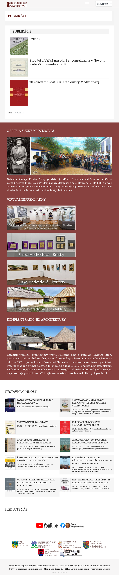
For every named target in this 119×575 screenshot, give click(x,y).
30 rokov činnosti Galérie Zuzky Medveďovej (64, 82)
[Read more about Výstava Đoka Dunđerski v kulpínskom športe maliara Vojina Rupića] (65, 405)
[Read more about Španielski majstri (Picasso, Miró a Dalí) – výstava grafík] (10, 462)
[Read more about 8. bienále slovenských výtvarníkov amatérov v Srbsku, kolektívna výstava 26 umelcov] (65, 462)
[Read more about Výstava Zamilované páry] (10, 427)
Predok (34, 38)
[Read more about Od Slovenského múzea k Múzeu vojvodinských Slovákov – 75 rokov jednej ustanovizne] (10, 484)
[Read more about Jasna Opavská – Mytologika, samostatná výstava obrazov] (65, 445)
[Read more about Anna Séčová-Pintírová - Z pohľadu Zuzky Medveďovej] (10, 445)
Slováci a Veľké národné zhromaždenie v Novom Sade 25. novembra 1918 (67, 62)
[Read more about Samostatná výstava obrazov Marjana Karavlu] (10, 405)
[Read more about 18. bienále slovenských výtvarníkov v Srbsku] (65, 427)
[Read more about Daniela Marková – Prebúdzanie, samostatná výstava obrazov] (65, 484)
